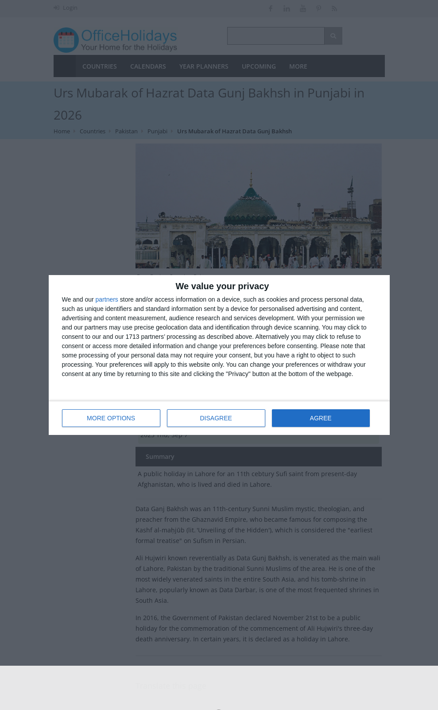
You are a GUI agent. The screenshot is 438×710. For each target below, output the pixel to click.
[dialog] (219, 355)
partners (107, 299)
